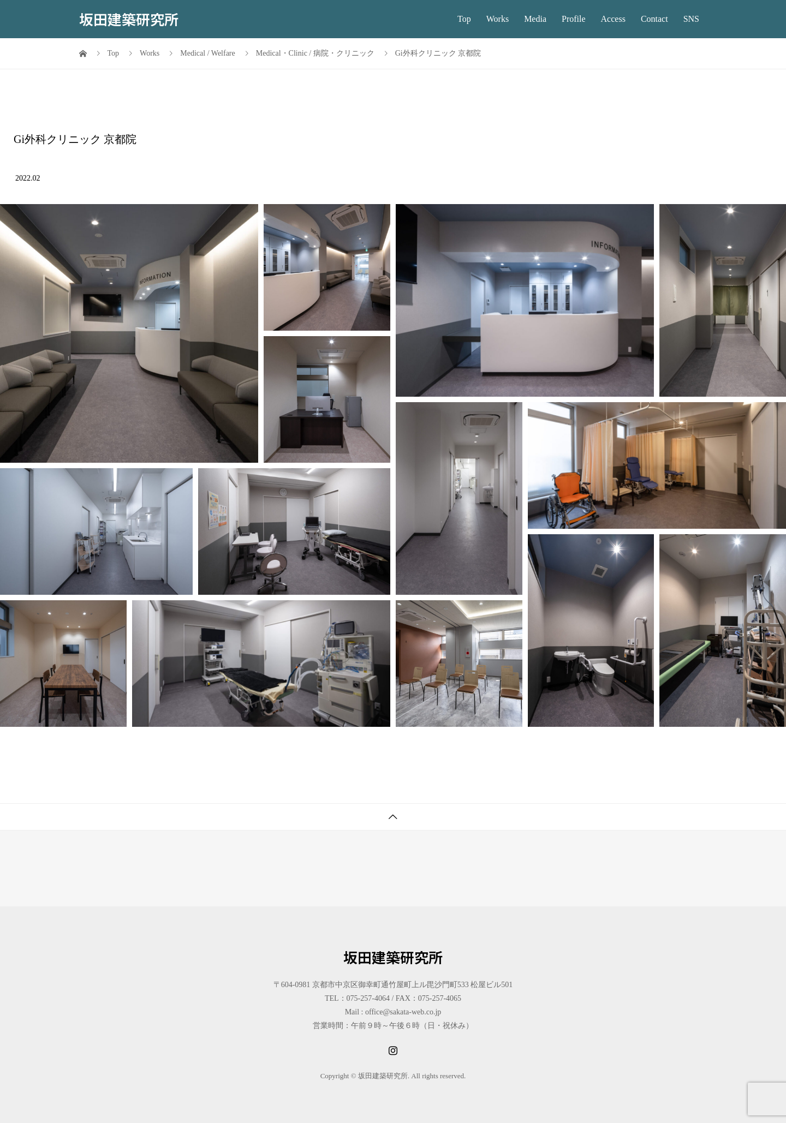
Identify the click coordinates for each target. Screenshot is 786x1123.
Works (497, 18)
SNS (691, 18)
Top (464, 18)
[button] (129, 333)
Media (535, 18)
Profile (574, 18)
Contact (654, 18)
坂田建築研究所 (128, 19)
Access (613, 18)
